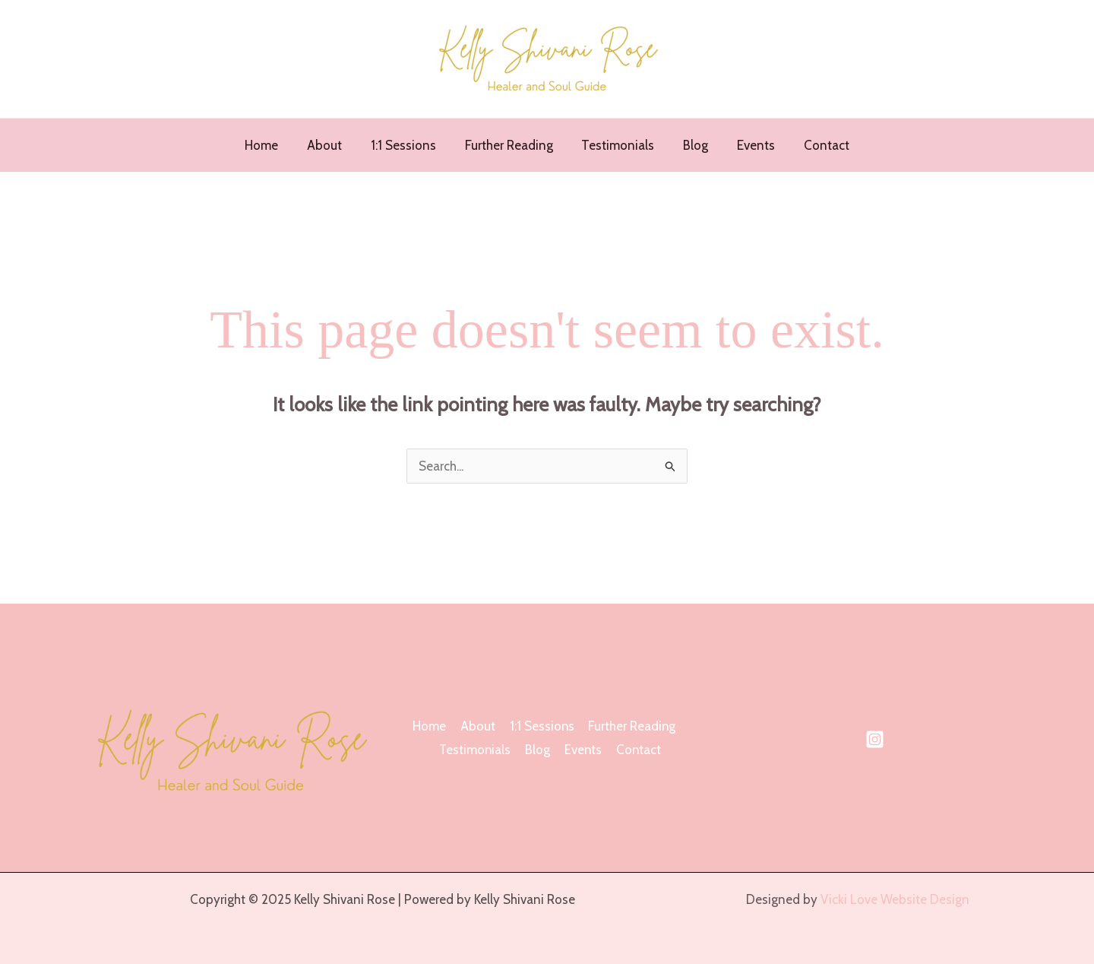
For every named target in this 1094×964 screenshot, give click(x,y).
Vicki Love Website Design (893, 899)
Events (749, 145)
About (332, 145)
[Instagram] (874, 739)
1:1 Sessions (408, 145)
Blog (691, 145)
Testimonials (616, 145)
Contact (816, 145)
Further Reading (510, 145)
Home (272, 145)
